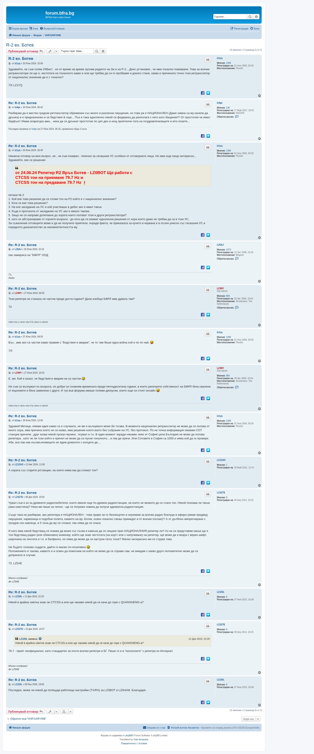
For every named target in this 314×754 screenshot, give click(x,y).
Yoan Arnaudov (140, 739)
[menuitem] (52, 28)
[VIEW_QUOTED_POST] (40, 639)
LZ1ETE (221, 492)
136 (228, 108)
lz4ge (219, 103)
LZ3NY (220, 288)
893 (228, 296)
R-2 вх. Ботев (20, 45)
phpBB (128, 735)
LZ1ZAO (221, 460)
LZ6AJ (220, 245)
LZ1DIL (220, 592)
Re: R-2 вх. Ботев (22, 103)
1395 (228, 63)
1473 (228, 249)
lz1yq (219, 58)
